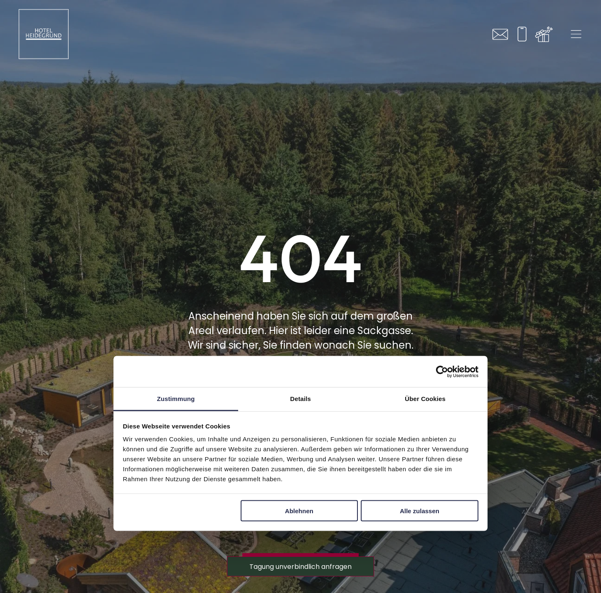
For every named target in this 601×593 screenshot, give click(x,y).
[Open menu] (576, 34)
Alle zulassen (419, 510)
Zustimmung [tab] (176, 398)
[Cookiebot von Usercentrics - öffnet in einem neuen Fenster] (442, 371)
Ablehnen (299, 510)
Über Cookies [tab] (425, 398)
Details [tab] (300, 398)
